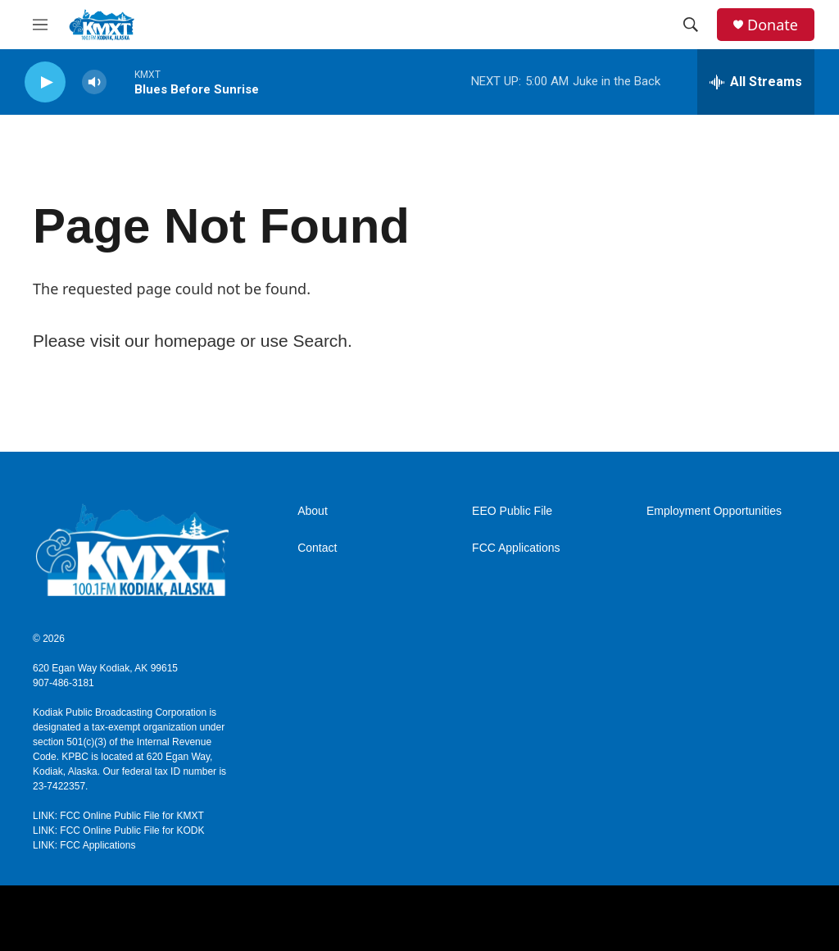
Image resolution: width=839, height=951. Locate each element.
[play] (45, 82)
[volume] (94, 82)
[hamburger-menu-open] (40, 24)
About (312, 511)
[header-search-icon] (690, 24)
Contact (317, 548)
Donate (772, 25)
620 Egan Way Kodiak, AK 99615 (105, 668)
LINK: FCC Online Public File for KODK (118, 830)
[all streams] (755, 82)
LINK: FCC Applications (84, 845)
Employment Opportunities (714, 511)
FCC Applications (516, 548)
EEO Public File (512, 511)
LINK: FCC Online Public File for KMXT (118, 815)
